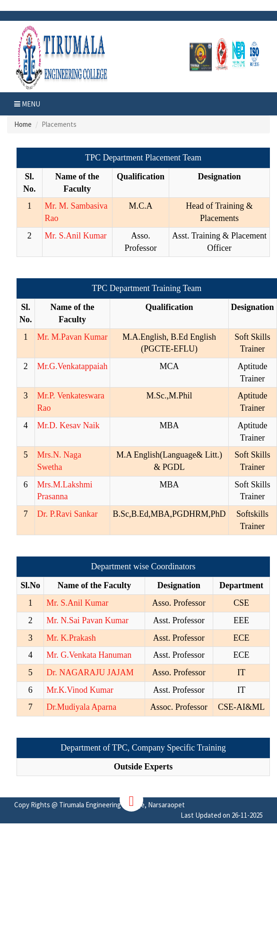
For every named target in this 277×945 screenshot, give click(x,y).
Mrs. (45, 454)
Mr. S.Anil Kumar (76, 235)
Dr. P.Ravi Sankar (67, 514)
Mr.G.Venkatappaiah (72, 366)
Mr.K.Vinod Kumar (79, 690)
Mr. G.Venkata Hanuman (88, 655)
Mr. (43, 395)
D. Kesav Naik (74, 425)
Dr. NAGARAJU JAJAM (90, 672)
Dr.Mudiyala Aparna (81, 707)
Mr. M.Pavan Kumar (72, 337)
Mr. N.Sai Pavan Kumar (87, 620)
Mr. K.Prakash (71, 638)
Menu (27, 103)
